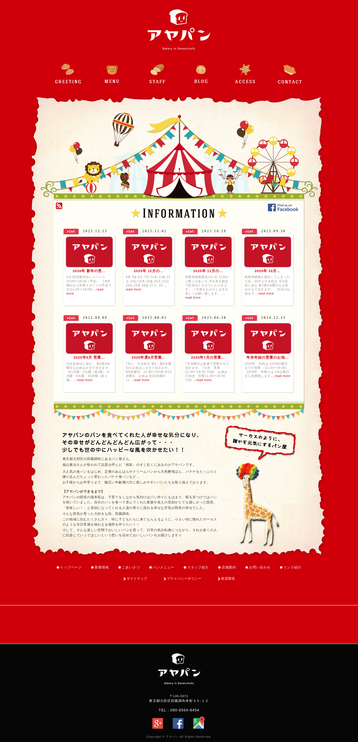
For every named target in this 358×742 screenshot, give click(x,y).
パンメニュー (112, 71)
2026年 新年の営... (89, 271)
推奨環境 (228, 578)
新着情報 (102, 567)
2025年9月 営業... (89, 357)
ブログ (201, 71)
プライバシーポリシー (184, 578)
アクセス (246, 71)
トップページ (71, 567)
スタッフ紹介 (198, 567)
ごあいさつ (68, 71)
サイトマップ (137, 578)
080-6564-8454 (184, 710)
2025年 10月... (267, 271)
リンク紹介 (292, 567)
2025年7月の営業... (208, 357)
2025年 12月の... (148, 271)
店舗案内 (229, 567)
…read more (264, 293)
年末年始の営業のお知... (267, 357)
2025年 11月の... (208, 271)
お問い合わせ (290, 71)
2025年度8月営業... (149, 357)
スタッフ (157, 71)
